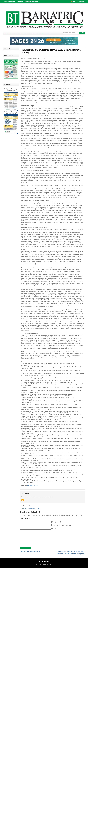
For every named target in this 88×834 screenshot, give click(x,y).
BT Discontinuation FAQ (36, 33)
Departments (12, 33)
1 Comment (38, 54)
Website (54, 528)
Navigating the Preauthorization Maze (30, 554)
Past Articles (30, 485)
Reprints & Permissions (31, 1)
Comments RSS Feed (33, 508)
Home (5, 33)
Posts (73, 1)
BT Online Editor (25, 54)
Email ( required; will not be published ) (61, 525)
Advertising (20, 1)
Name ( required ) (56, 522)
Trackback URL (24, 508)
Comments (81, 1)
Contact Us (48, 33)
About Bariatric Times (9, 1)
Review (35, 485)
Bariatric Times (44, 564)
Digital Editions (22, 33)
